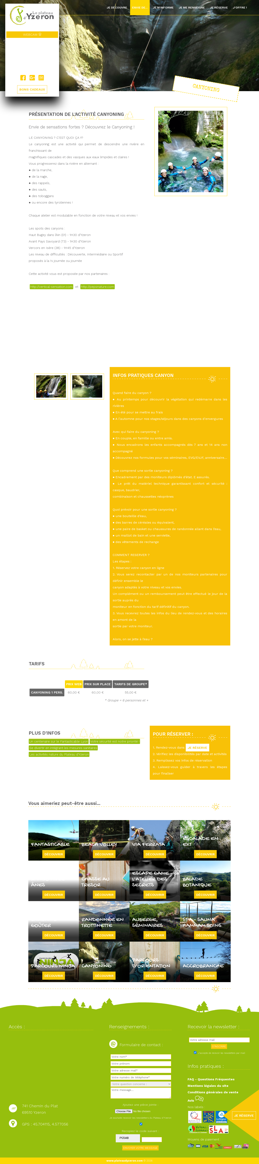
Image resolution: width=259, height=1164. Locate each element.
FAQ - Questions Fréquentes (211, 1079)
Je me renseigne (192, 7)
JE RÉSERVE (197, 747)
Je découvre (117, 7)
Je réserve (219, 7)
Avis (196, 1100)
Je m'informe (163, 7)
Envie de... (140, 7)
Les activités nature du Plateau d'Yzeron (59, 754)
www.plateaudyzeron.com (124, 1160)
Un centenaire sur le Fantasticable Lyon (58, 741)
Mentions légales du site (208, 1086)
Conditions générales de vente (213, 1092)
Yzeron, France (32, 56)
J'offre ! (240, 7)
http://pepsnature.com (97, 287)
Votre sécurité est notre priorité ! (114, 741)
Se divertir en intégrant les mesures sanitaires (63, 748)
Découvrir (54, 854)
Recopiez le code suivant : (140, 1131)
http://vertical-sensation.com (51, 287)
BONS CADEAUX (32, 89)
